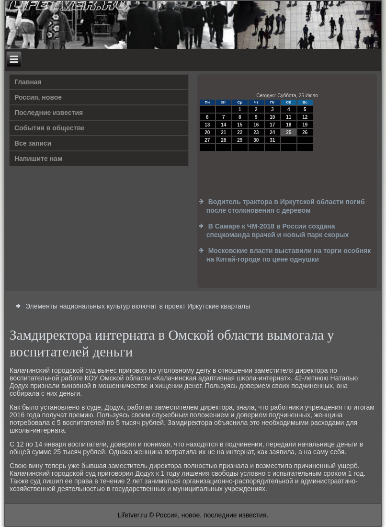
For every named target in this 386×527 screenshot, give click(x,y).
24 (272, 132)
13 (207, 124)
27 (207, 140)
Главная (28, 82)
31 (272, 140)
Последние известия (48, 112)
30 (256, 140)
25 (288, 132)
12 (304, 117)
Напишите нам (38, 158)
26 (304, 132)
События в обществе (49, 128)
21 (223, 132)
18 (288, 124)
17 (272, 124)
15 (239, 124)
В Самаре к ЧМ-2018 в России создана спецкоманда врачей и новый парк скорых (277, 230)
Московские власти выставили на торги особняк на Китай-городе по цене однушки (288, 255)
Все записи (33, 143)
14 (223, 124)
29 (239, 140)
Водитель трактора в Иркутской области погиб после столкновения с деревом (285, 206)
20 (207, 132)
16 (256, 124)
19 (304, 124)
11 (288, 117)
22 (239, 132)
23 (256, 132)
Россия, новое (38, 97)
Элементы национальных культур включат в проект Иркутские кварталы (137, 306)
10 (272, 117)
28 (223, 140)
